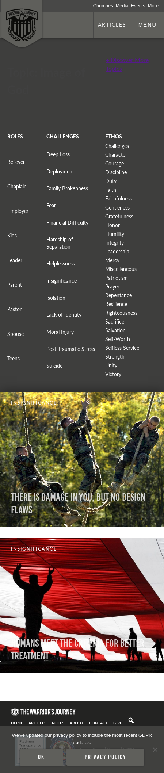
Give (117, 723)
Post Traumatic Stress (70, 348)
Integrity (114, 242)
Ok (41, 757)
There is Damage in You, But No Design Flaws (78, 503)
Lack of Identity (63, 314)
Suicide (54, 365)
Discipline (116, 172)
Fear (51, 205)
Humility (114, 233)
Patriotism (116, 277)
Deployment (60, 171)
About (77, 723)
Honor (112, 225)
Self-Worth (117, 339)
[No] (155, 749)
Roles (58, 723)
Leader (14, 260)
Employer (17, 210)
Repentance (118, 295)
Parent (14, 284)
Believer (16, 161)
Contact (98, 723)
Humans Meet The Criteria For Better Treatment (77, 650)
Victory (113, 374)
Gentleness (117, 207)
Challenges (117, 145)
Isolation (55, 297)
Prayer (112, 286)
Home (17, 723)
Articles (112, 24)
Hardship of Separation (59, 243)
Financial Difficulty (67, 222)
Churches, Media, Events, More (126, 5)
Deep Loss (58, 154)
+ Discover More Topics (127, 64)
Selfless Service (122, 347)
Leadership (117, 251)
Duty (111, 180)
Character (116, 154)
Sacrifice (114, 321)
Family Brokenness (67, 188)
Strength (115, 356)
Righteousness (121, 312)
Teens (13, 358)
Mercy (112, 260)
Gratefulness (119, 216)
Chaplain (17, 186)
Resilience (116, 304)
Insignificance (61, 280)
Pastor (14, 309)
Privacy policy (105, 757)
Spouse (15, 333)
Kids (12, 235)
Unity (111, 365)
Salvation (115, 330)
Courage (114, 163)
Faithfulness (118, 198)
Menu (147, 25)
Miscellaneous (121, 268)
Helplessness (60, 263)
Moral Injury (60, 331)
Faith (110, 189)
